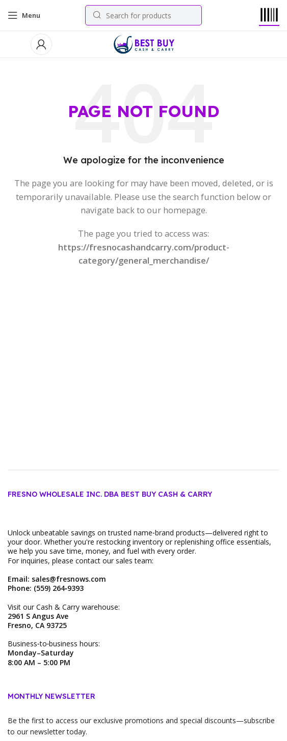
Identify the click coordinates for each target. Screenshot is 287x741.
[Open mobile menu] (24, 15)
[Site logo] (144, 43)
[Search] (143, 15)
